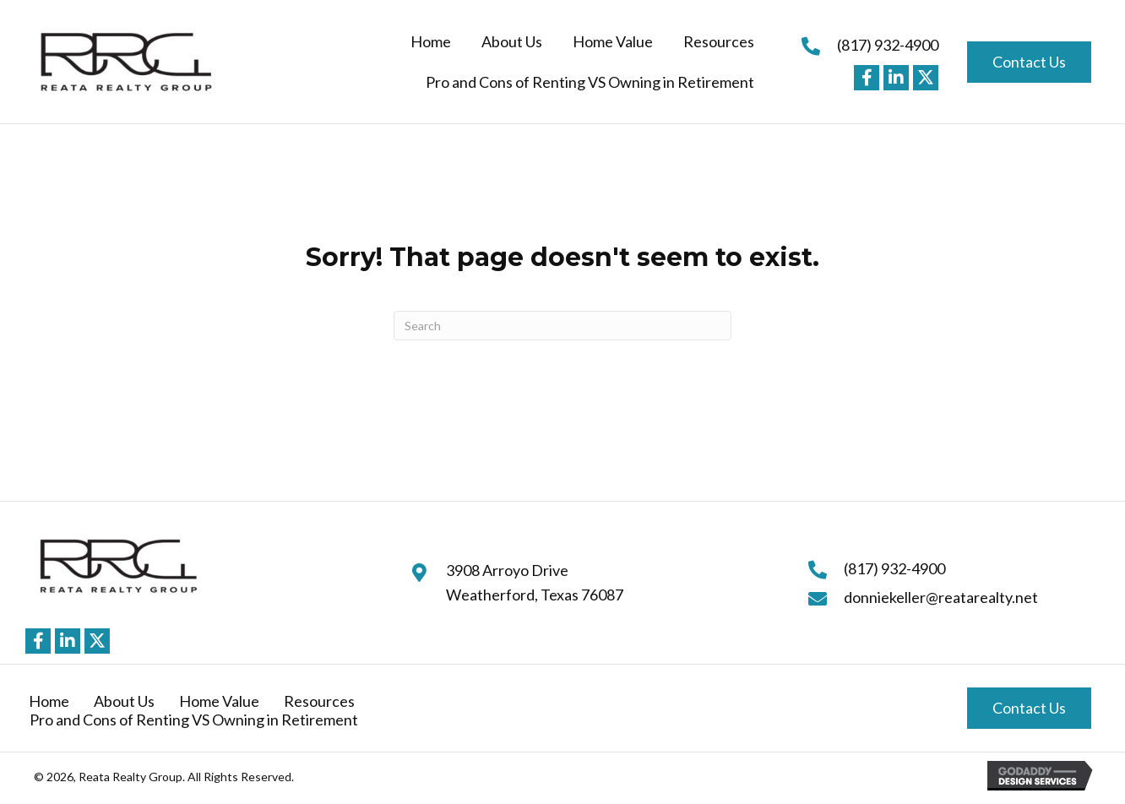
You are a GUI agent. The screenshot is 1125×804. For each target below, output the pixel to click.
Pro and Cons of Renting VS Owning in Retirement (194, 719)
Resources (319, 701)
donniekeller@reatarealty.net (941, 597)
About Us (124, 701)
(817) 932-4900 (887, 44)
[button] (866, 77)
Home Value (219, 701)
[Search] (562, 325)
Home (49, 701)
